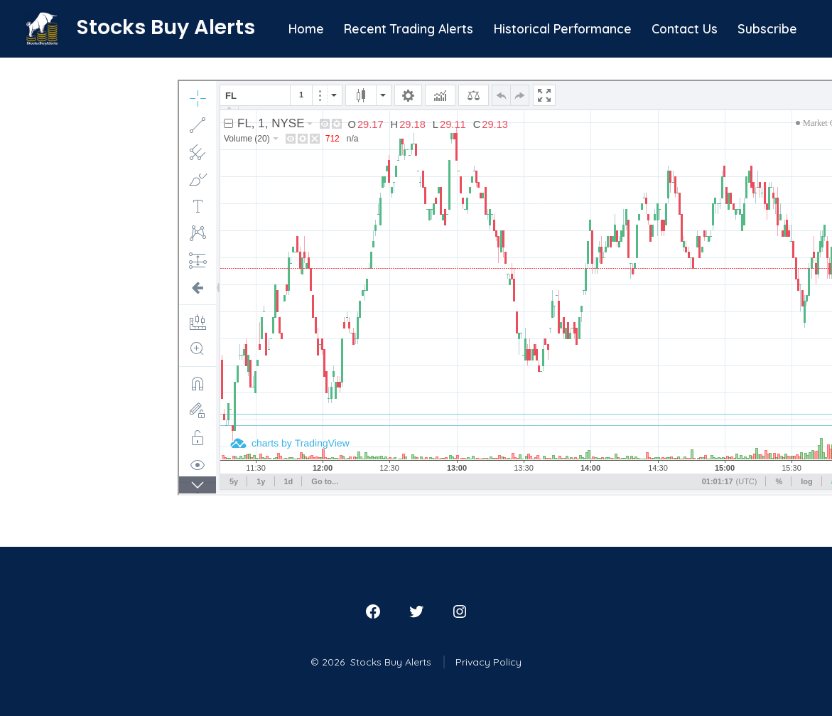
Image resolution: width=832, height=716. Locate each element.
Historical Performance (563, 28)
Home (306, 28)
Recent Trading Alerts (408, 28)
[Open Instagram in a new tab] (460, 611)
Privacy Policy (488, 662)
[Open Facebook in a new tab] (373, 611)
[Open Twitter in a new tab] (416, 611)
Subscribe (767, 28)
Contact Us (685, 28)
